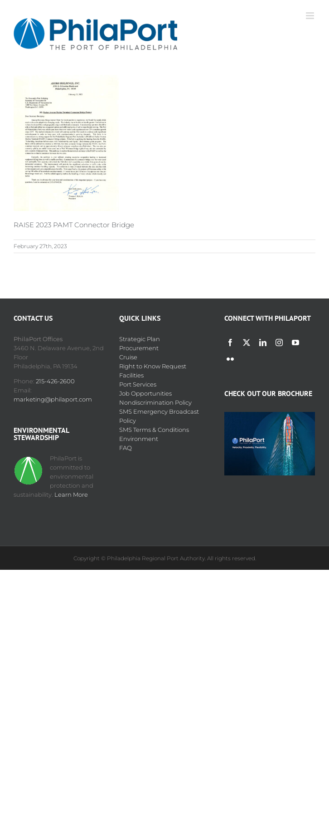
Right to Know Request (152, 366)
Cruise (128, 357)
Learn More (71, 494)
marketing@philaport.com (53, 399)
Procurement (139, 348)
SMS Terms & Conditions (154, 429)
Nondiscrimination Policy (155, 402)
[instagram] (279, 342)
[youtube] (295, 342)
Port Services (137, 384)
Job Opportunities (145, 393)
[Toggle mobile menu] (310, 15)
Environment (138, 438)
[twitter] (246, 342)
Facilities (131, 375)
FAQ (125, 447)
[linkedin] (262, 342)
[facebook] (230, 342)
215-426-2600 (55, 381)
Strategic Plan (139, 339)
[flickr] (230, 358)
